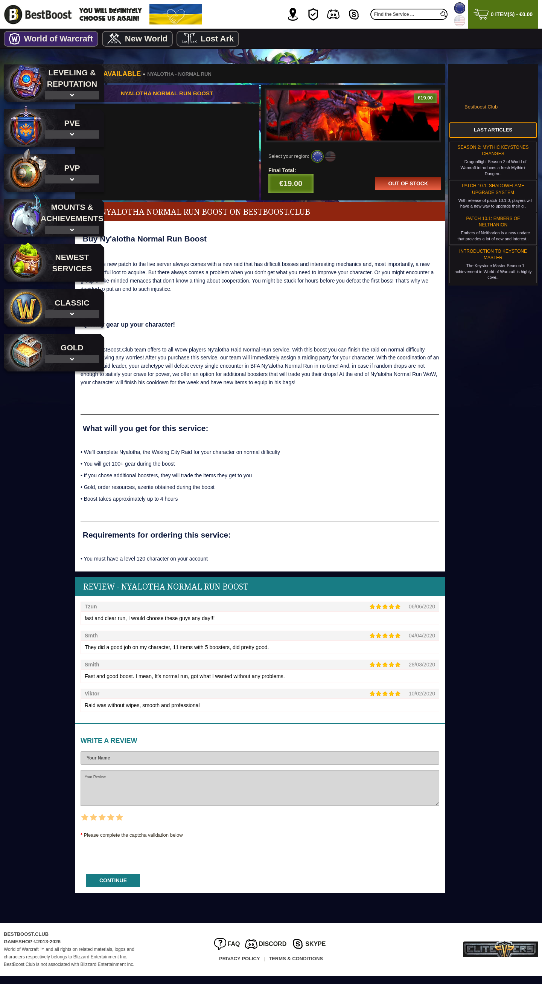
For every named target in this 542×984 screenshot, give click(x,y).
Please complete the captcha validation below (169, 843)
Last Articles (493, 130)
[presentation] (173, 862)
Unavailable (153, 74)
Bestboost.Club (481, 107)
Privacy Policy (239, 966)
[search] (443, 14)
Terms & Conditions (296, 966)
